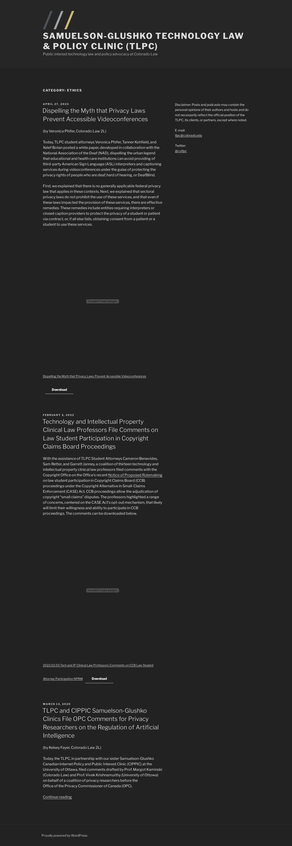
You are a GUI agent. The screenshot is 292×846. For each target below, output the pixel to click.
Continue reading (57, 797)
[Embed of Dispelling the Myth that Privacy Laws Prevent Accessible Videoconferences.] (102, 301)
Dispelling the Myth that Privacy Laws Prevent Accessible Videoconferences (94, 376)
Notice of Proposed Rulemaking (135, 475)
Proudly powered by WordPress (64, 835)
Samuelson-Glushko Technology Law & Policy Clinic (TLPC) (143, 41)
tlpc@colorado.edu (188, 135)
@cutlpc (181, 151)
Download (59, 389)
